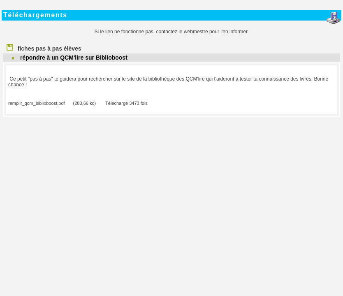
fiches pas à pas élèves (43, 47)
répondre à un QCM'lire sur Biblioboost (73, 57)
